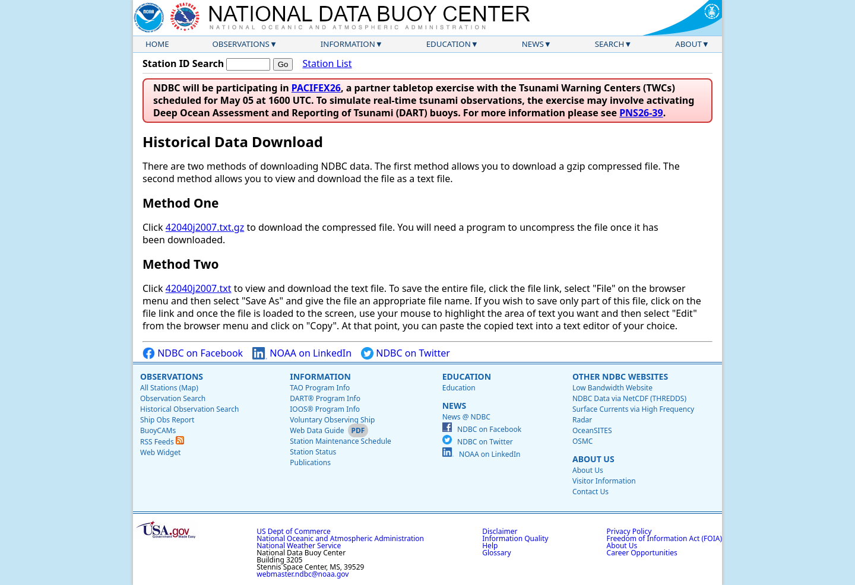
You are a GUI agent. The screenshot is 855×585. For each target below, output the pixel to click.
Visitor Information (604, 481)
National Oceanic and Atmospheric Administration (340, 538)
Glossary (496, 553)
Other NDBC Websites (620, 376)
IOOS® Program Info (325, 409)
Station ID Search (183, 63)
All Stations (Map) (169, 388)
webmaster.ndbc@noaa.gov (302, 574)
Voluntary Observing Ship (332, 420)
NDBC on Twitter (405, 353)
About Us (593, 459)
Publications (310, 462)
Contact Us (590, 492)
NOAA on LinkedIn (302, 353)
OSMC (582, 441)
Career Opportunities (642, 553)
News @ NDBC (466, 417)
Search (610, 44)
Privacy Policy (629, 531)
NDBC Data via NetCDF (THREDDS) (629, 398)
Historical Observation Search (189, 409)
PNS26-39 (641, 112)
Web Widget (160, 452)
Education (448, 44)
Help (490, 546)
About (688, 44)
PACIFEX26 (316, 87)
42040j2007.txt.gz (205, 227)
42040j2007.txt (199, 288)
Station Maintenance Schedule (340, 441)
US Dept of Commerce (293, 531)
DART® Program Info (325, 398)
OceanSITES (592, 430)
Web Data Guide (317, 430)
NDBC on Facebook (192, 353)
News (533, 44)
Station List (327, 64)
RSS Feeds (162, 442)
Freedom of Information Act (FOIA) (664, 538)
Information (348, 44)
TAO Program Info (320, 388)
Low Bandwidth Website (612, 388)
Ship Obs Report (167, 420)
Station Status (313, 452)
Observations (240, 44)
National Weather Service (298, 546)
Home (157, 44)
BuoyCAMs (158, 430)
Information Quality (515, 538)
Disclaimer (499, 531)
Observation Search (172, 398)
